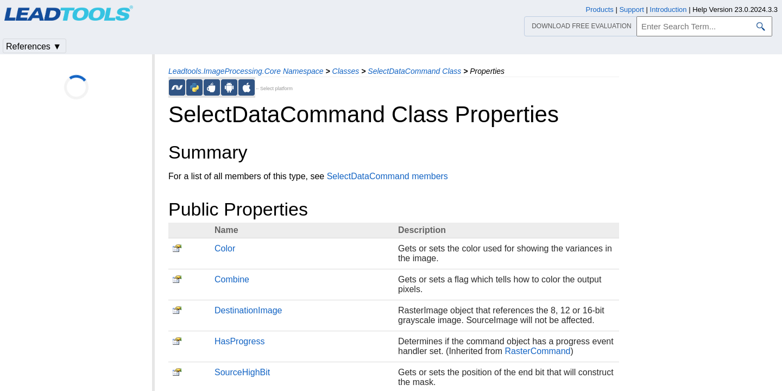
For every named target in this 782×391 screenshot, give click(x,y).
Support (631, 9)
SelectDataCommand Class (414, 71)
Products (600, 9)
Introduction (668, 9)
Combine (232, 279)
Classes (346, 71)
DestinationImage (248, 310)
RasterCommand (538, 351)
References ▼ (33, 46)
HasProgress (239, 341)
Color (225, 248)
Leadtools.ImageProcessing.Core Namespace (246, 71)
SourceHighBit (242, 372)
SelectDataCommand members (387, 176)
